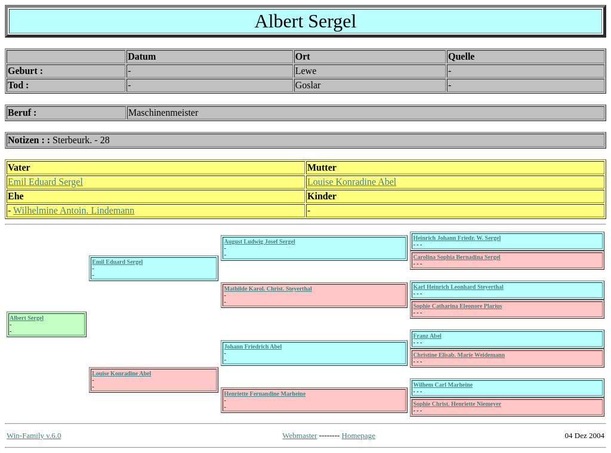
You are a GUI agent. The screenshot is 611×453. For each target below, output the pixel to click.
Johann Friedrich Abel (253, 346)
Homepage (358, 435)
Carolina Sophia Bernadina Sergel (456, 257)
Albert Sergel (27, 318)
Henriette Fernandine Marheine (265, 393)
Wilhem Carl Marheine (443, 384)
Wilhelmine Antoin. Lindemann (73, 210)
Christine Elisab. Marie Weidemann (459, 355)
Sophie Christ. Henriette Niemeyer (457, 403)
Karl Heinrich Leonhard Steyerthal (458, 286)
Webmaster (299, 435)
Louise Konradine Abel (351, 182)
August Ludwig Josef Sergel (259, 241)
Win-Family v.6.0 (34, 435)
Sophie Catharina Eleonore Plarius (457, 306)
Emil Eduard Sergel (45, 182)
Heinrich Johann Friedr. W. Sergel (457, 238)
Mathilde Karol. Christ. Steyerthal (267, 288)
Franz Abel (427, 335)
